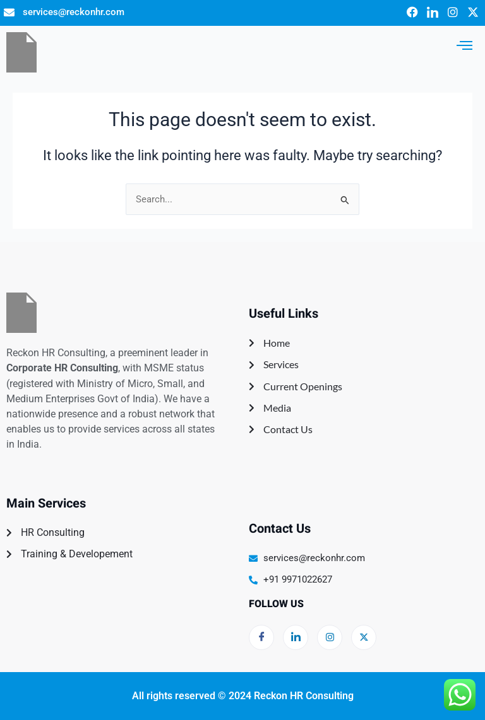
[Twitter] (363, 637)
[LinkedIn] (295, 637)
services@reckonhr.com (73, 12)
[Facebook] (261, 637)
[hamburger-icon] (464, 45)
